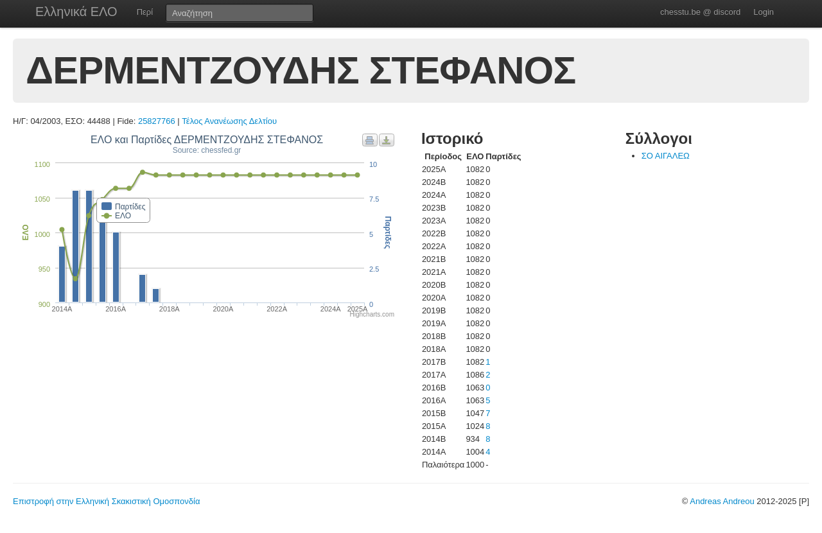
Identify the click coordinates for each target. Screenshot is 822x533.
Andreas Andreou (722, 501)
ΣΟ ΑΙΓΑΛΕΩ (666, 156)
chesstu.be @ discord (700, 12)
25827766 (156, 121)
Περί (145, 12)
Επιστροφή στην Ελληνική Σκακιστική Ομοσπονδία (106, 501)
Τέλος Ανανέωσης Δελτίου (229, 121)
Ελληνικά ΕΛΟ (76, 11)
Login (763, 12)
